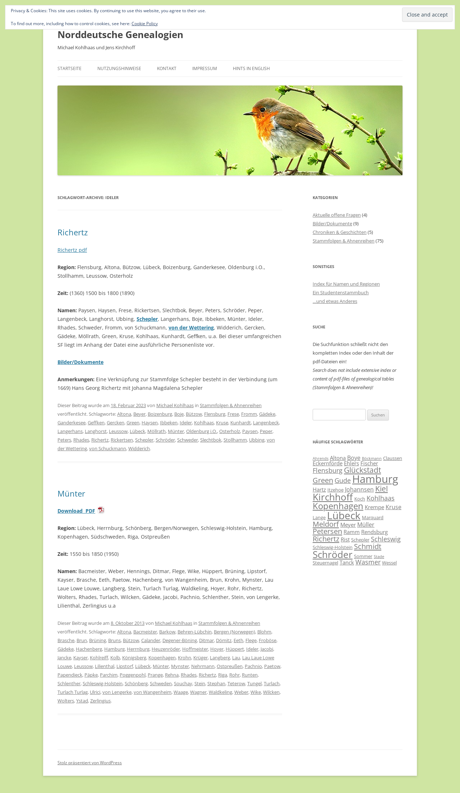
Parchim (109, 675)
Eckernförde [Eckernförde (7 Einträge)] (327, 463)
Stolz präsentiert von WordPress (90, 763)
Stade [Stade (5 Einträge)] (379, 556)
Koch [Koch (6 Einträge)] (359, 498)
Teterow (236, 683)
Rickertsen (122, 440)
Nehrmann (203, 666)
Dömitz (223, 640)
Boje (179, 414)
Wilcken (271, 692)
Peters (64, 440)
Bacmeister (145, 631)
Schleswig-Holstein (103, 683)
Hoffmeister (195, 649)
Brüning (97, 640)
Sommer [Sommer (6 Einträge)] (363, 556)
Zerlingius (100, 700)
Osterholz (229, 431)
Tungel (254, 683)
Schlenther (69, 683)
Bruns (114, 640)
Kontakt (166, 68)
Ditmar (206, 640)
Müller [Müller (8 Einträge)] (365, 525)
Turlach (272, 683)
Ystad (82, 700)
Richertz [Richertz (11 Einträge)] (326, 539)
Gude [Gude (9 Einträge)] (343, 480)
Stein (199, 683)
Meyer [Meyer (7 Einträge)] (348, 524)
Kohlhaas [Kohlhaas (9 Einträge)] (381, 498)
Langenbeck (266, 422)
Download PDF (76, 510)
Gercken (115, 422)
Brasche (66, 640)
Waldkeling (220, 692)
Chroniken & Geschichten (340, 232)
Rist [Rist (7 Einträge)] (345, 539)
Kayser (80, 657)
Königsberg (134, 657)
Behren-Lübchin (195, 631)
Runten (250, 675)
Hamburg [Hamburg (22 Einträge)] (375, 479)
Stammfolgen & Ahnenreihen (231, 405)
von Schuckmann (107, 448)
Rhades (81, 440)
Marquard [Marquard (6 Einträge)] (372, 517)
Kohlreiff (99, 657)
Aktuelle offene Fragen (337, 215)
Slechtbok (210, 440)
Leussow (118, 431)
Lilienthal (104, 666)
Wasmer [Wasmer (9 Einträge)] (368, 562)
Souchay (183, 683)
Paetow (272, 666)
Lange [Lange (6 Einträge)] (319, 517)
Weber (241, 692)
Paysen (250, 431)
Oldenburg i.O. (201, 431)
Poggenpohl (133, 675)
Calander (150, 640)
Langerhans (70, 431)
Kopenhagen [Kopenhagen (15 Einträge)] (338, 506)
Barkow (167, 631)
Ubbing (256, 440)
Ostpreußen (230, 666)
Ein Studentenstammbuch (341, 292)
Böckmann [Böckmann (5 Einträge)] (372, 458)
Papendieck (70, 675)
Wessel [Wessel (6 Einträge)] (389, 562)
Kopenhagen (162, 657)
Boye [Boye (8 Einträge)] (353, 458)
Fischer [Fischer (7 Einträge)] (369, 463)
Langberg (220, 657)
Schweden (161, 683)
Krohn (184, 657)
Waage (181, 692)
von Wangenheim (152, 692)
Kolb (115, 657)
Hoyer (217, 649)
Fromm (249, 414)
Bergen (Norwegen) (234, 631)
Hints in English (251, 68)
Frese (233, 414)
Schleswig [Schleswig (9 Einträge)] (386, 539)
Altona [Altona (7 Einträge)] (338, 457)
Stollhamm (235, 440)
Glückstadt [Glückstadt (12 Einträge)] (362, 470)
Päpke (91, 675)
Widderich (139, 448)
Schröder (165, 440)
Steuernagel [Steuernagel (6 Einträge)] (325, 562)
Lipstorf (124, 666)
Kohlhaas (204, 422)
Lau (236, 657)
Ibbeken (169, 422)
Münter (176, 431)
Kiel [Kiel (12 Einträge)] (381, 488)
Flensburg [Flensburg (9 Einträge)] (327, 470)
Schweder (187, 440)
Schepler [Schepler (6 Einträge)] (360, 539)
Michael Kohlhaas (175, 405)
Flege (251, 640)
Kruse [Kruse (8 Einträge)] (393, 507)
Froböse (267, 640)
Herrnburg (138, 649)
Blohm (264, 631)
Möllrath (156, 431)
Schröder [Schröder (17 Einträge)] (333, 554)
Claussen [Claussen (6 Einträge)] (392, 458)
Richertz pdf (72, 249)
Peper (266, 431)
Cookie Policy (145, 23)
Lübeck (137, 431)
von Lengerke (117, 692)
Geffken (96, 422)
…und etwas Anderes (335, 301)
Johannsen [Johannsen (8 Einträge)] (359, 489)
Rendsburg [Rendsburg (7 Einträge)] (374, 531)
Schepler (147, 318)
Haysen (150, 422)
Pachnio (253, 666)
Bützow (194, 414)
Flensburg (214, 414)
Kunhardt (240, 422)
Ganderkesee (72, 422)
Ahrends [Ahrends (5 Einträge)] (320, 458)
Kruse (222, 422)
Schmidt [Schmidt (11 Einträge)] (367, 546)
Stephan (216, 683)
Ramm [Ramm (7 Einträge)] (352, 531)
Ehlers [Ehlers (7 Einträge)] (351, 463)
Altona (124, 414)
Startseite (70, 68)
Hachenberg (89, 649)
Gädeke (267, 414)
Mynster (180, 666)
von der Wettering (191, 327)
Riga (222, 675)
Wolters (66, 700)
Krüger (200, 657)
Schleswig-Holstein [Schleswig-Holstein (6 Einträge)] (333, 547)
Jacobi (267, 649)
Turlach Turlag (73, 692)
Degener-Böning (179, 640)
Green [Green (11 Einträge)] (323, 480)
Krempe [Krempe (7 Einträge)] (374, 507)
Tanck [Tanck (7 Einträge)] (347, 562)
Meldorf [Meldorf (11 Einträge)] (326, 524)
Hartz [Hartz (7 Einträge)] (319, 489)
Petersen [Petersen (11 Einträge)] (327, 531)
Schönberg (136, 683)
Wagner (198, 692)
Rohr (234, 675)
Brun (82, 640)
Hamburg (114, 649)
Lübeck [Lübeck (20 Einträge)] (343, 515)
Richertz (73, 232)
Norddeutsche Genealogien (120, 34)
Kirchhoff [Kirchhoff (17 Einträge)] (333, 496)
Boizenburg (160, 414)
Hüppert (235, 649)
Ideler (186, 422)
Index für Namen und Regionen (346, 284)
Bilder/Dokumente (332, 223)
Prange (155, 675)
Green (132, 422)
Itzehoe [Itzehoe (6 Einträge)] (335, 490)
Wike (255, 692)
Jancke (64, 657)
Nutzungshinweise (119, 68)
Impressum (204, 68)
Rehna (172, 675)
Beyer (139, 414)
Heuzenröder (166, 649)
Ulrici (95, 692)
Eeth (238, 640)
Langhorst (96, 431)
